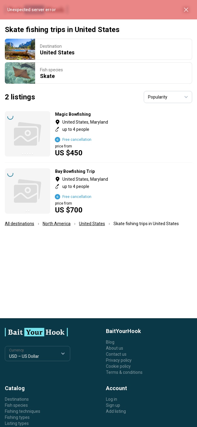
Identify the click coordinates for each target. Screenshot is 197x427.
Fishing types (17, 417)
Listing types (17, 423)
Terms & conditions (124, 372)
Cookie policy (118, 366)
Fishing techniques (22, 411)
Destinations (17, 399)
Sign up (113, 405)
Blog (110, 342)
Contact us (116, 354)
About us (114, 348)
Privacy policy (119, 360)
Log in (111, 399)
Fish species (16, 405)
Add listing (116, 411)
